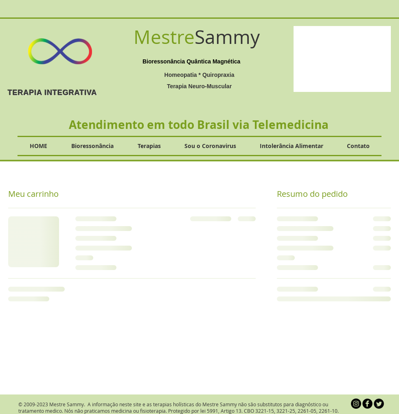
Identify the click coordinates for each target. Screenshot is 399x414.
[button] (342, 59)
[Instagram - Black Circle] (356, 404)
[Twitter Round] (379, 404)
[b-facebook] (367, 404)
